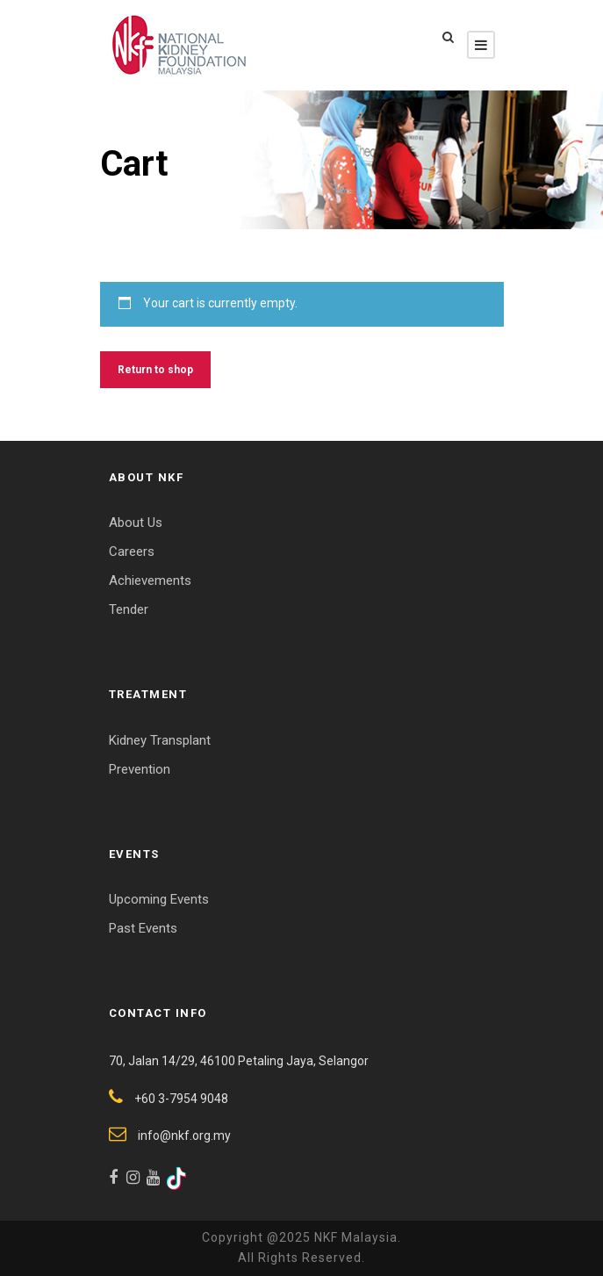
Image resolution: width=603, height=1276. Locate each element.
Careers (131, 551)
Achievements (150, 580)
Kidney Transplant (160, 740)
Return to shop (155, 370)
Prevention (139, 769)
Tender (128, 609)
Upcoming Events (159, 899)
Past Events (143, 928)
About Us (135, 522)
